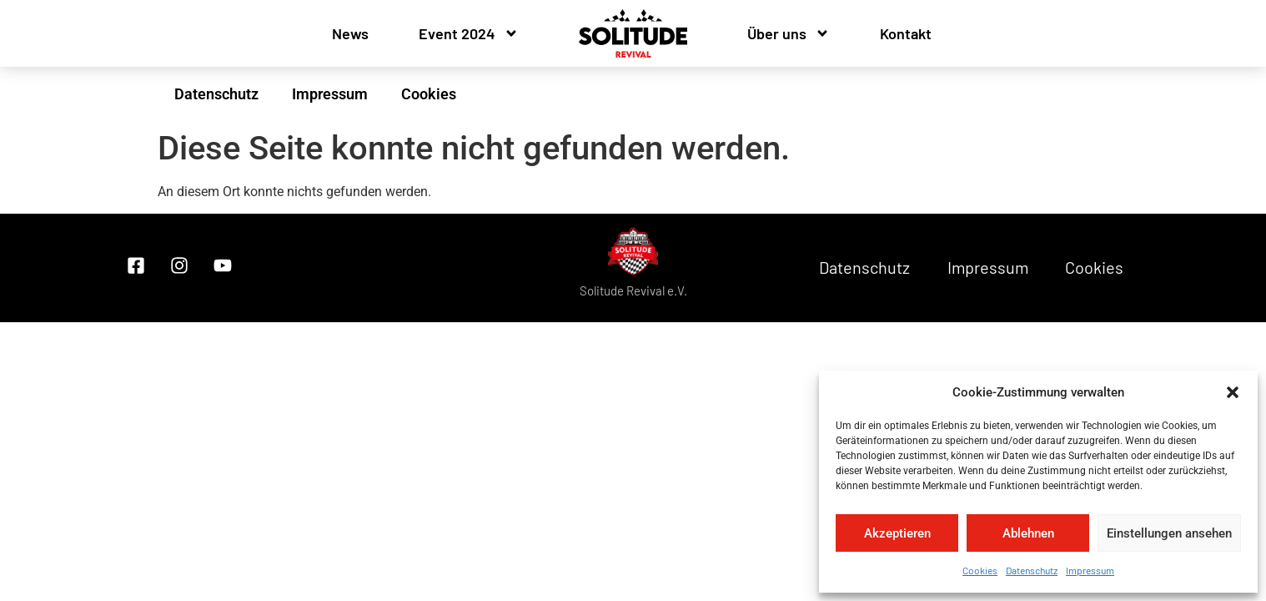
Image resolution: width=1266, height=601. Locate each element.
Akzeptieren (897, 533)
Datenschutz (1032, 570)
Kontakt (906, 33)
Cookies (979, 570)
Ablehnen (1028, 533)
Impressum (1090, 570)
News (350, 33)
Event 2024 (469, 33)
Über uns (788, 33)
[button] (1232, 392)
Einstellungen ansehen (1169, 533)
